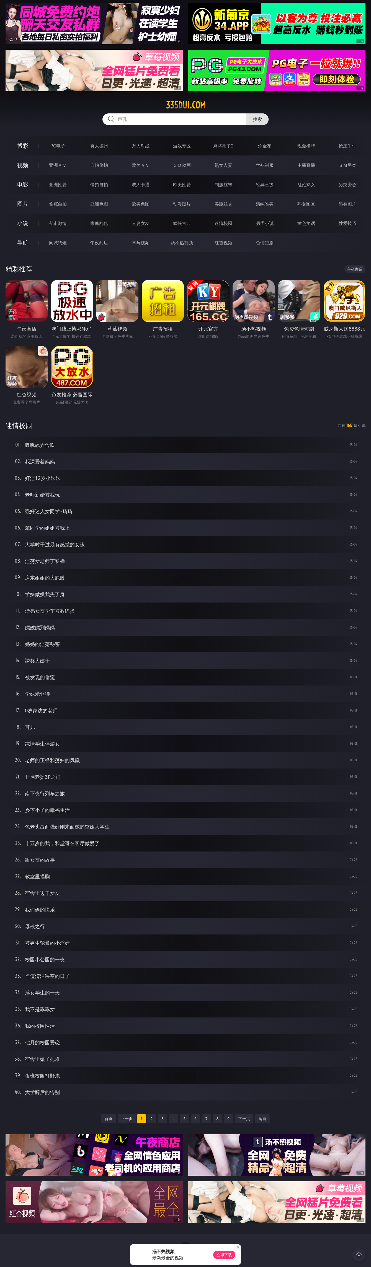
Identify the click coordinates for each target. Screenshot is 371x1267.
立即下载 (224, 1254)
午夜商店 (99, 243)
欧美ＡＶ (141, 165)
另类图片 (347, 204)
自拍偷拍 (99, 165)
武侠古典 (182, 223)
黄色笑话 (306, 223)
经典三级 (265, 184)
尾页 (262, 1118)
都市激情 (58, 223)
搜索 (257, 119)
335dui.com (185, 105)
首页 (108, 1118)
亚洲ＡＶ (58, 165)
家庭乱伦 (99, 223)
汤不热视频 (182, 243)
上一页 (127, 1118)
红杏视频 (223, 243)
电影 (22, 184)
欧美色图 (141, 204)
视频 (22, 165)
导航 (22, 242)
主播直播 (306, 165)
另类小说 (265, 223)
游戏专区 (182, 146)
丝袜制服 (265, 165)
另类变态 (347, 184)
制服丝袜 (223, 184)
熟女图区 (306, 204)
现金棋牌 (306, 146)
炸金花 (264, 146)
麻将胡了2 (223, 146)
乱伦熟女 (306, 184)
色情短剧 (265, 243)
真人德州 (99, 146)
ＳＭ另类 (347, 165)
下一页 (244, 1118)
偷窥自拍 (58, 204)
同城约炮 (58, 243)
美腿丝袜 (223, 204)
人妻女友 (141, 223)
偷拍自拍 (99, 184)
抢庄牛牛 (347, 146)
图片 (22, 203)
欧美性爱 (182, 184)
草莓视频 (141, 243)
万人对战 (141, 146)
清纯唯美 (265, 204)
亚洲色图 (99, 204)
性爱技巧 (347, 223)
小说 (22, 223)
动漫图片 (182, 204)
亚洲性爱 (58, 184)
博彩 (22, 145)
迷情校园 (223, 223)
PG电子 (57, 146)
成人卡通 (141, 184)
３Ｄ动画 (182, 165)
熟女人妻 (223, 165)
